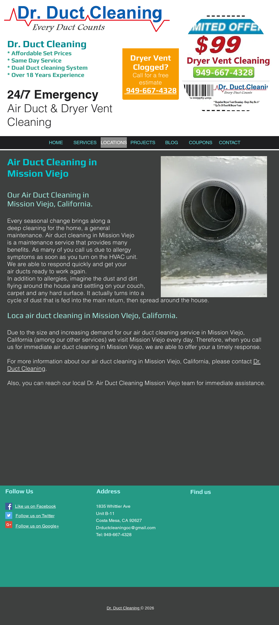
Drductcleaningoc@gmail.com (125, 527)
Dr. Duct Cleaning (47, 43)
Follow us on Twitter (35, 515)
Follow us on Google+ (37, 526)
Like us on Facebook (35, 506)
